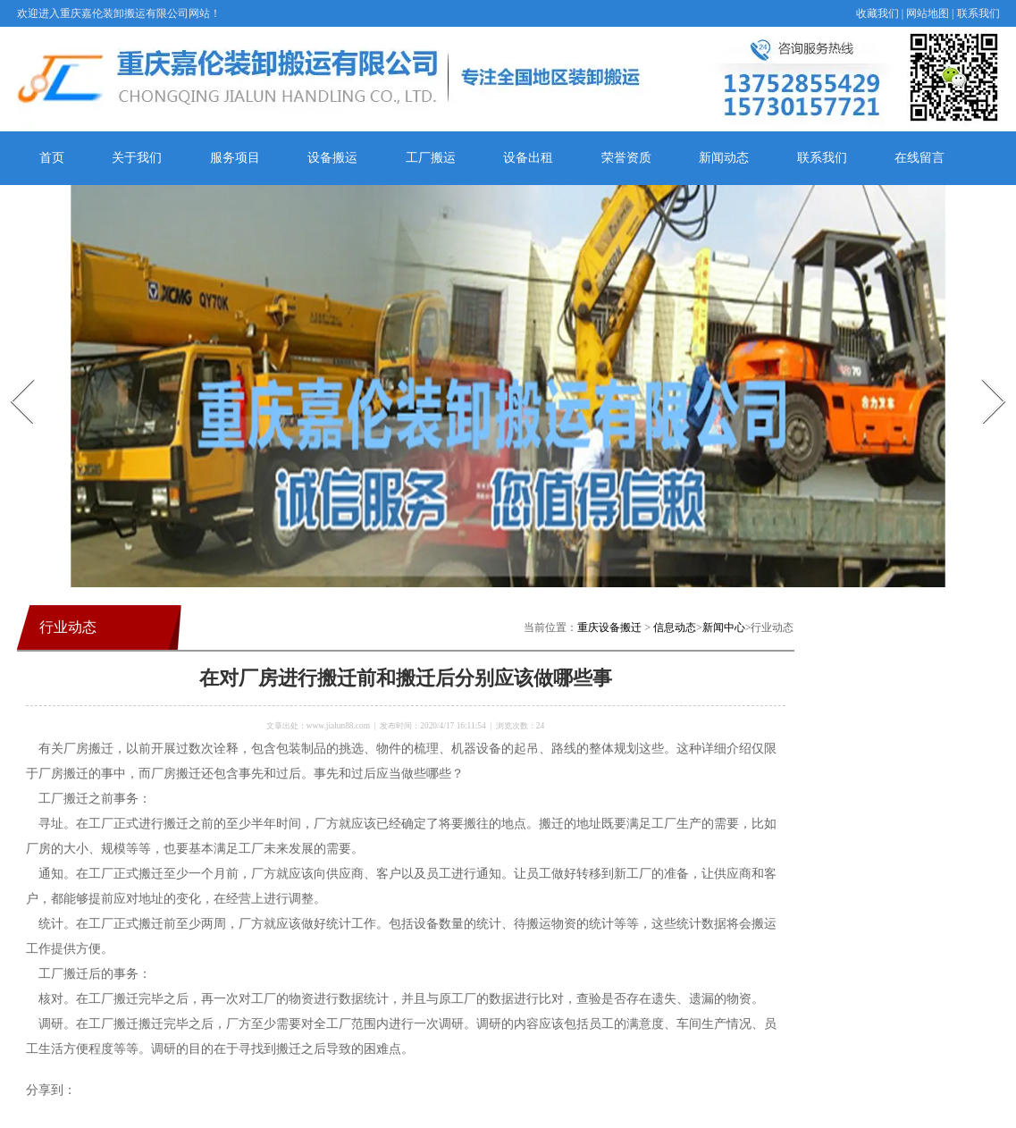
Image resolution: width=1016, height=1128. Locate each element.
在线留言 (919, 157)
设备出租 (528, 157)
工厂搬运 (431, 157)
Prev (11, 373)
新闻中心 (723, 627)
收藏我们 (877, 13)
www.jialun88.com (338, 725)
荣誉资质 (626, 157)
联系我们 (978, 13)
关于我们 (137, 157)
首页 (51, 157)
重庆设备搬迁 (609, 627)
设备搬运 (332, 157)
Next (983, 373)
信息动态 (674, 627)
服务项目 (235, 157)
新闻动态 (724, 157)
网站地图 (927, 13)
